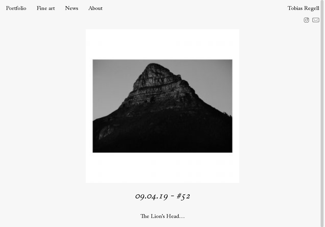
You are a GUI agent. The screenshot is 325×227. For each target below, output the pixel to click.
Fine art (46, 8)
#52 (183, 196)
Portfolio (16, 8)
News (71, 8)
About (95, 8)
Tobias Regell (303, 8)
